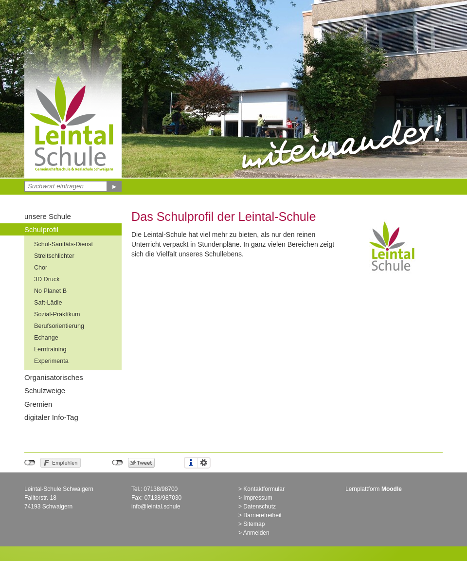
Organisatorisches (53, 377)
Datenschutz (259, 506)
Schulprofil (41, 229)
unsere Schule (47, 216)
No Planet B (50, 291)
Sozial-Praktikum (57, 314)
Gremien (38, 404)
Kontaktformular (264, 489)
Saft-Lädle (48, 302)
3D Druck (46, 279)
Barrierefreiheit (262, 515)
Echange (46, 337)
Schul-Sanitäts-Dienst (63, 244)
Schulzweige (44, 390)
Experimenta (51, 361)
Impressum (257, 497)
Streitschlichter (54, 256)
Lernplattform (373, 489)
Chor (40, 267)
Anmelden (256, 532)
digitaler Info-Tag (51, 417)
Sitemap (254, 524)
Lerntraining (50, 349)
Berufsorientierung (59, 326)
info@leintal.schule (155, 506)
